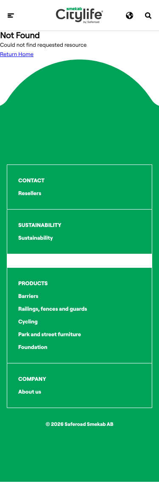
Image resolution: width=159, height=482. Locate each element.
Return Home (16, 54)
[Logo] (79, 15)
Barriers (28, 296)
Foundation (32, 347)
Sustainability (35, 238)
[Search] (148, 15)
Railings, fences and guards (52, 309)
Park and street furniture (49, 334)
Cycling (28, 321)
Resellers (29, 193)
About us (29, 391)
